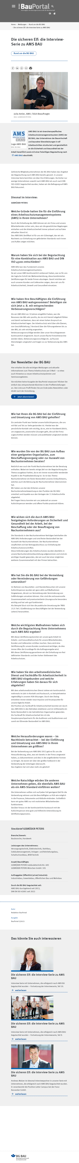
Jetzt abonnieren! (26, 396)
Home (13, 24)
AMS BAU (18, 155)
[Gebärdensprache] (54, 13)
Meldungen (22, 24)
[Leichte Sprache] (50, 13)
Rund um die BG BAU (37, 24)
